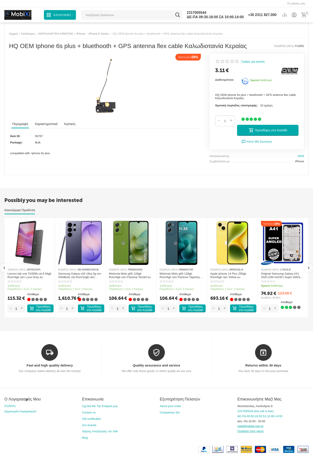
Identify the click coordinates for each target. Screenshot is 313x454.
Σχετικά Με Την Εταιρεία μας (100, 406)
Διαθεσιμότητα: (224, 79)
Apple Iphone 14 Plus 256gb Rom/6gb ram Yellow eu (228, 275)
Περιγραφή (20, 124)
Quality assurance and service (156, 365)
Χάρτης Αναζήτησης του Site (100, 431)
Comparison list (170, 412)
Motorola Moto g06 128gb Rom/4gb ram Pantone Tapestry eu (180, 275)
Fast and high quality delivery (50, 365)
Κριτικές (70, 124)
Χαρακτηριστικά (46, 124)
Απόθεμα (33, 294)
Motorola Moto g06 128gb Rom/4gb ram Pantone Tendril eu (130, 275)
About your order (170, 406)
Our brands (89, 425)
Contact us (89, 412)
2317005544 (196, 12)
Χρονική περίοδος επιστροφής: (236, 105)
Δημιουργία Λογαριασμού (20, 411)
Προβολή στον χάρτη (250, 431)
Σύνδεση (9, 406)
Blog (85, 437)
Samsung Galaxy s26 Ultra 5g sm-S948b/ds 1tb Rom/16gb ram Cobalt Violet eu (80, 275)
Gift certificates (91, 418)
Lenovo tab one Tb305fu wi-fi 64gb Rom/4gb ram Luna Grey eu (29, 275)
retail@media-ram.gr (250, 426)
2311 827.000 (262, 15)
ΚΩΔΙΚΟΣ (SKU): (284, 46)
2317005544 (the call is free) (255, 411)
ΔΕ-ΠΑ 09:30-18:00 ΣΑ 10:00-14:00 (215, 17)
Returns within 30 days (263, 365)
